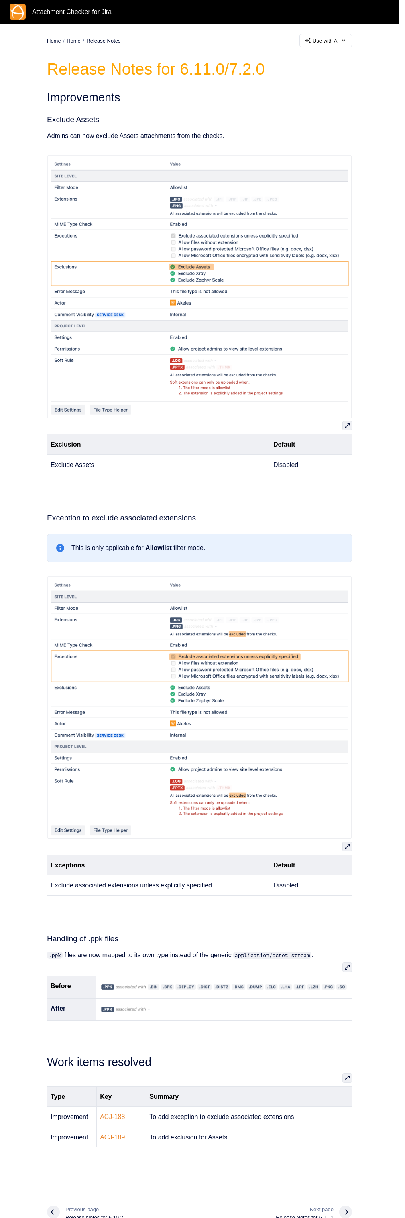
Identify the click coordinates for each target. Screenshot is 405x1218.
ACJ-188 (112, 1116)
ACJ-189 (112, 1137)
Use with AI (326, 40)
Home (74, 40)
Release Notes (103, 40)
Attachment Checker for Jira (72, 11)
